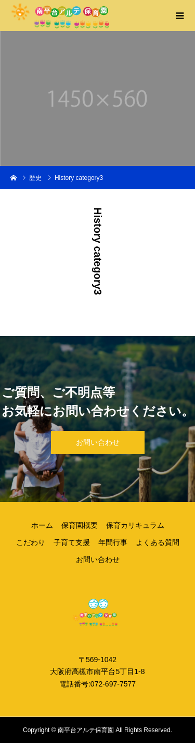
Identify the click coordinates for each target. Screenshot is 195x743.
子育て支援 (72, 542)
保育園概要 (79, 525)
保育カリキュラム (135, 525)
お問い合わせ (98, 442)
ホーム (42, 525)
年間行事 (112, 542)
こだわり (30, 542)
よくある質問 (157, 542)
